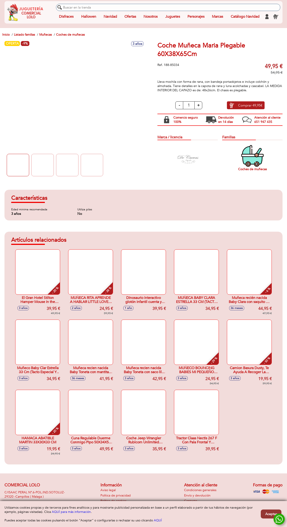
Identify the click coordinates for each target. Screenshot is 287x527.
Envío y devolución (197, 495)
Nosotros (151, 16)
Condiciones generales (200, 490)
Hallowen (88, 16)
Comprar (250, 105)
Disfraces (66, 16)
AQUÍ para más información (71, 512)
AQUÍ (158, 520)
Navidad (110, 16)
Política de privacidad (115, 495)
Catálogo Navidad (245, 16)
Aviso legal (108, 490)
